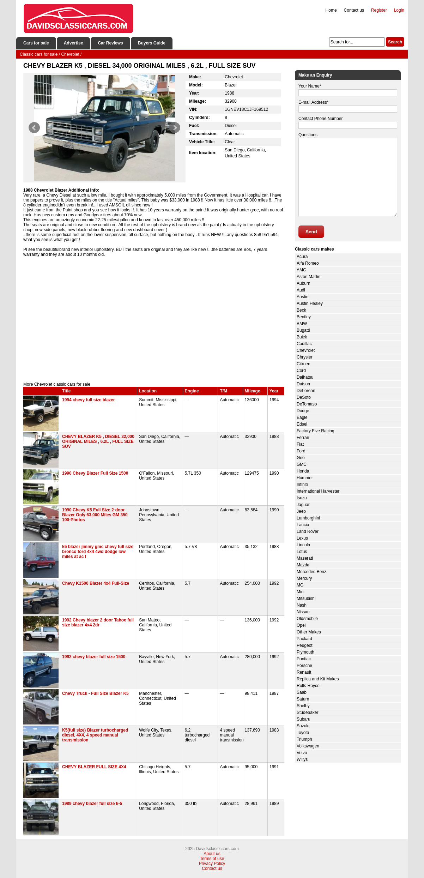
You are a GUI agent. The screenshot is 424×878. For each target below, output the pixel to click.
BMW (302, 323)
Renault (304, 672)
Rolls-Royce (308, 685)
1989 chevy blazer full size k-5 (92, 803)
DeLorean (306, 390)
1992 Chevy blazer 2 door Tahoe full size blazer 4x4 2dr (98, 622)
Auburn (303, 283)
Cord (301, 370)
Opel (301, 625)
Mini (300, 591)
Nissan (303, 611)
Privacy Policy (212, 863)
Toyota (303, 732)
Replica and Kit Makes (318, 678)
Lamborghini (308, 518)
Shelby (303, 705)
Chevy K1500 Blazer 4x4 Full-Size (95, 583)
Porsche (304, 665)
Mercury (304, 578)
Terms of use (212, 858)
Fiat (300, 444)
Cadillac (304, 343)
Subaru (303, 719)
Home (331, 10)
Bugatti (303, 330)
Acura (302, 256)
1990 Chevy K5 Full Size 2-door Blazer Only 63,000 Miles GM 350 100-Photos (94, 514)
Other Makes (309, 632)
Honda (303, 471)
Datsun (303, 383)
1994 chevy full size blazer (88, 399)
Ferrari (303, 437)
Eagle (302, 417)
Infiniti (302, 484)
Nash (302, 605)
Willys (302, 759)
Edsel (302, 424)
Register (379, 10)
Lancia (303, 524)
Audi (301, 290)
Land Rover (308, 531)
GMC (302, 464)
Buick (302, 337)
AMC (301, 269)
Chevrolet (306, 350)
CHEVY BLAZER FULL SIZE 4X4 (94, 766)
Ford (301, 451)
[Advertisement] (153, 321)
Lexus (302, 538)
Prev (34, 127)
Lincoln (303, 544)
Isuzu (302, 497)
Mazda (303, 565)
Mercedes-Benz (311, 571)
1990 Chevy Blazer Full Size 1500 (95, 473)
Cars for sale (36, 43)
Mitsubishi (306, 598)
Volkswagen (308, 746)
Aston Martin (308, 276)
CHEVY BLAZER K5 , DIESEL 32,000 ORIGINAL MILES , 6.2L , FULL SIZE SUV (98, 441)
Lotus (302, 551)
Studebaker (307, 712)
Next (174, 127)
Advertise (73, 43)
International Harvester (318, 491)
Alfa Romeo (308, 263)
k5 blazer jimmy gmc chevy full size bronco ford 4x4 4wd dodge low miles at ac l (97, 551)
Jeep (301, 511)
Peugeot (305, 645)
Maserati (305, 558)
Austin (302, 296)
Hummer (305, 477)
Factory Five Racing (315, 430)
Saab (302, 692)
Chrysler (305, 357)
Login (399, 10)
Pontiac (304, 658)
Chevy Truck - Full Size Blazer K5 (95, 693)
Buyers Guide (151, 43)
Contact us (354, 10)
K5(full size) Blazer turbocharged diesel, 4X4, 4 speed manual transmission (95, 735)
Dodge (303, 410)
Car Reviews (110, 43)
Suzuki (303, 725)
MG (300, 585)
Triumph (304, 739)
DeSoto (304, 397)
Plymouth (305, 652)
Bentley (304, 316)
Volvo (302, 752)
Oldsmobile (307, 618)
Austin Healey (310, 303)
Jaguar (303, 504)
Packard (304, 638)
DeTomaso (307, 404)
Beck (301, 310)
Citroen (303, 363)
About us (212, 853)
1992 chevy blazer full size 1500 (93, 656)
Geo (301, 457)
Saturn (303, 699)
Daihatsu (305, 377)
